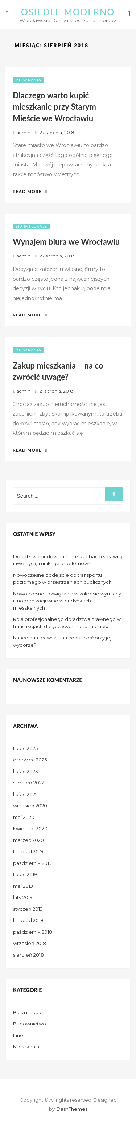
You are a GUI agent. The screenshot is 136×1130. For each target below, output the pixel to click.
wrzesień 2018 (29, 943)
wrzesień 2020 (30, 805)
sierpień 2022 (28, 783)
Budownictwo (29, 1024)
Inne (18, 1035)
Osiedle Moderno (68, 12)
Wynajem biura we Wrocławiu (66, 242)
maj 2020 (23, 817)
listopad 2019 (28, 851)
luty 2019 (23, 897)
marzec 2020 (28, 840)
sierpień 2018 (28, 955)
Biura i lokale (31, 226)
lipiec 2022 (25, 794)
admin (23, 132)
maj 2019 (23, 886)
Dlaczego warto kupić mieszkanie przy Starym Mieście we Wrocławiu (54, 106)
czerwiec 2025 (30, 760)
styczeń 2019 (28, 909)
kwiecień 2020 (30, 828)
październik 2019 (32, 863)
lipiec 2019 (25, 874)
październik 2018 (32, 932)
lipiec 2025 (25, 748)
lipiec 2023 (25, 771)
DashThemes (72, 1109)
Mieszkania (28, 80)
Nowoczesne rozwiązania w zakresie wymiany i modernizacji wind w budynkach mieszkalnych (67, 601)
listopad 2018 (28, 920)
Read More (30, 191)
